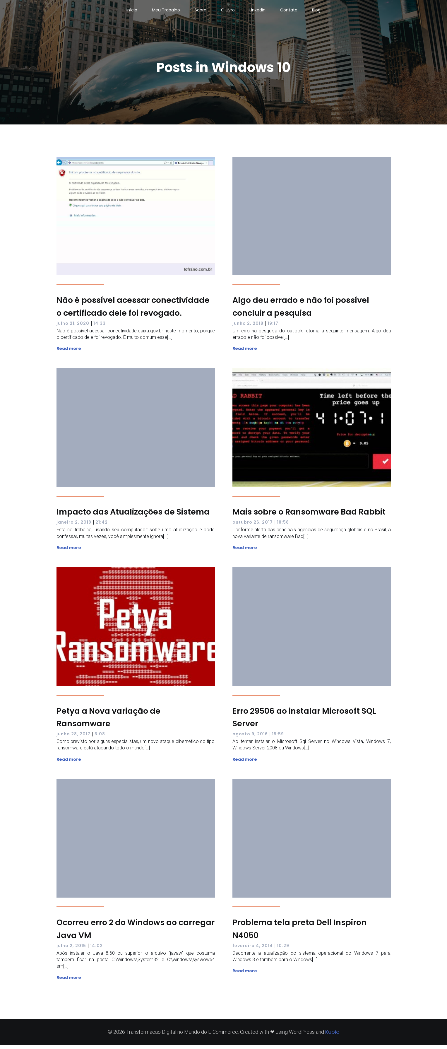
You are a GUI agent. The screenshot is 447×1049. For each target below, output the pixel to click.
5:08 (100, 738)
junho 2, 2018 (247, 327)
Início (131, 12)
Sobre (200, 12)
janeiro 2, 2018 (73, 526)
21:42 (101, 526)
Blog (316, 12)
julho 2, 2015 (71, 949)
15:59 (278, 738)
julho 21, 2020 (72, 327)
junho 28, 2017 (73, 738)
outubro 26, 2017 (252, 526)
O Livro (228, 12)
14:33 (99, 327)
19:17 (273, 327)
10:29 (283, 949)
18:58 (283, 526)
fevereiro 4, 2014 (252, 949)
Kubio (332, 1035)
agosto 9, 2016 (250, 738)
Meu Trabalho (166, 12)
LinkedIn (257, 12)
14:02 (96, 949)
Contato (288, 12)
